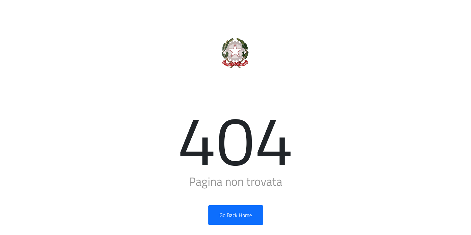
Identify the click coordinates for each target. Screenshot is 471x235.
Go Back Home (235, 215)
